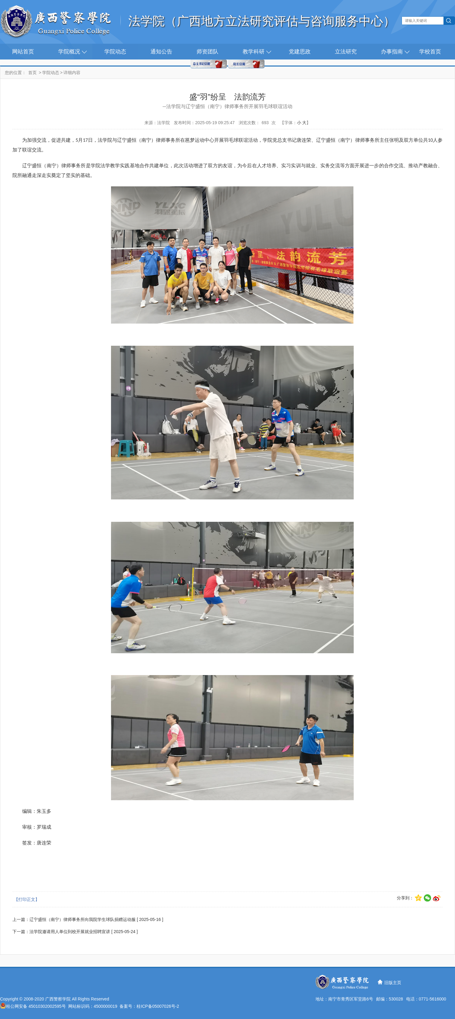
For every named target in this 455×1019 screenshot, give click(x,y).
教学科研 (254, 52)
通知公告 (161, 52)
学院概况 (69, 52)
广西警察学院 (58, 999)
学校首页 (430, 52)
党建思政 (300, 52)
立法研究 (346, 52)
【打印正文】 (26, 899)
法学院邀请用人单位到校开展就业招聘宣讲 (69, 931)
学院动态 (115, 52)
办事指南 (392, 52)
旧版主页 (392, 982)
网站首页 (23, 52)
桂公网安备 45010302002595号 (36, 1006)
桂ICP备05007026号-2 (157, 1006)
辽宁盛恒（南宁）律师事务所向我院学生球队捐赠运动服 (82, 919)
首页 (32, 72)
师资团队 (207, 52)
